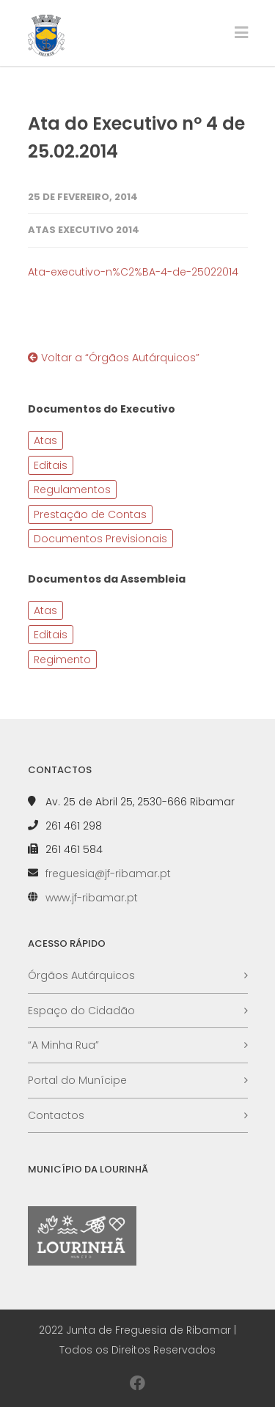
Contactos (56, 1115)
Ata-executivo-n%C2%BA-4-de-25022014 (133, 272)
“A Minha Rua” (63, 1045)
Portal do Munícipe (77, 1080)
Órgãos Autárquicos (81, 975)
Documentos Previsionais (100, 538)
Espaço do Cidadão (81, 1010)
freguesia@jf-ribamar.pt (108, 873)
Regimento (62, 659)
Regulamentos (72, 489)
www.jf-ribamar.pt (91, 897)
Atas (45, 440)
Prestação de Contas (90, 514)
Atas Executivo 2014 (83, 230)
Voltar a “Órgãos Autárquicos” (113, 357)
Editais (50, 465)
